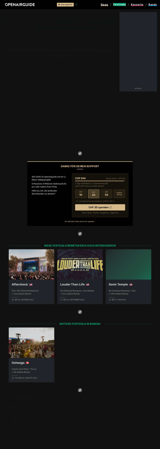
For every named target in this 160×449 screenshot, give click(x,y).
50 (106, 193)
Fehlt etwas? (70, 103)
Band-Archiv (62, 13)
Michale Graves (77, 13)
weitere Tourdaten (100, 70)
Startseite (7, 13)
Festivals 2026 (15, 420)
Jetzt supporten (65, 5)
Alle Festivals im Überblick (21, 435)
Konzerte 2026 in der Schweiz (59, 432)
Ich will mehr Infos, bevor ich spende (79, 221)
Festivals (19, 13)
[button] (104, 28)
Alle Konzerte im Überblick (57, 435)
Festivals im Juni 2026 (19, 426)
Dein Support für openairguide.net (98, 414)
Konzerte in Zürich (53, 414)
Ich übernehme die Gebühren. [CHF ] (95, 201)
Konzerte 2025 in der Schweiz (59, 429)
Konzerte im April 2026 (56, 423)
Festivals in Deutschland (20, 417)
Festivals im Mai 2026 (19, 423)
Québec (83, 22)
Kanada (29, 13)
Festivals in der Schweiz (20, 414)
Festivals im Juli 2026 (19, 429)
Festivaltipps (15, 411)
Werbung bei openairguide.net (96, 417)
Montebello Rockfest (44, 13)
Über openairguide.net (92, 411)
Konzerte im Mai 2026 (55, 426)
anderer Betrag (119, 193)
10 (80, 193)
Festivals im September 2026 (22, 432)
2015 (50, 70)
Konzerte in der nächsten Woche (60, 420)
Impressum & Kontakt (92, 423)
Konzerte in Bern (53, 417)
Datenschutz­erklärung (92, 420)
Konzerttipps (51, 411)
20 (93, 193)
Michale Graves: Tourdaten (26, 103)
